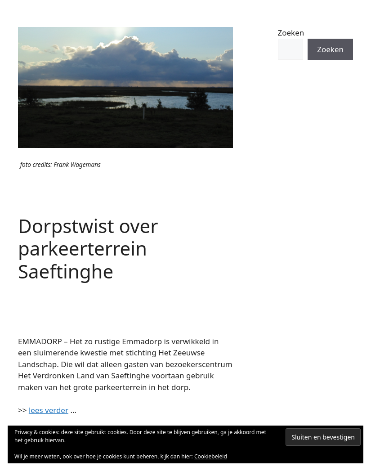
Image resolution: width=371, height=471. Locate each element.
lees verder (48, 410)
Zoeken (291, 32)
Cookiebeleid (210, 456)
